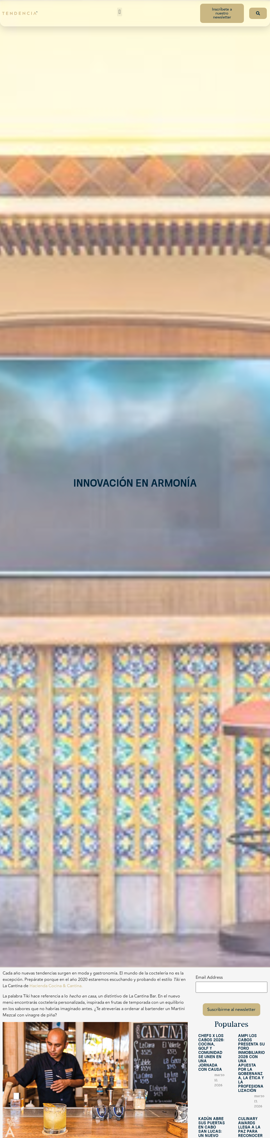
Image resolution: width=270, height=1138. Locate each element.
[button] (119, 12)
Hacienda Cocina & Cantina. (56, 986)
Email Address (209, 977)
